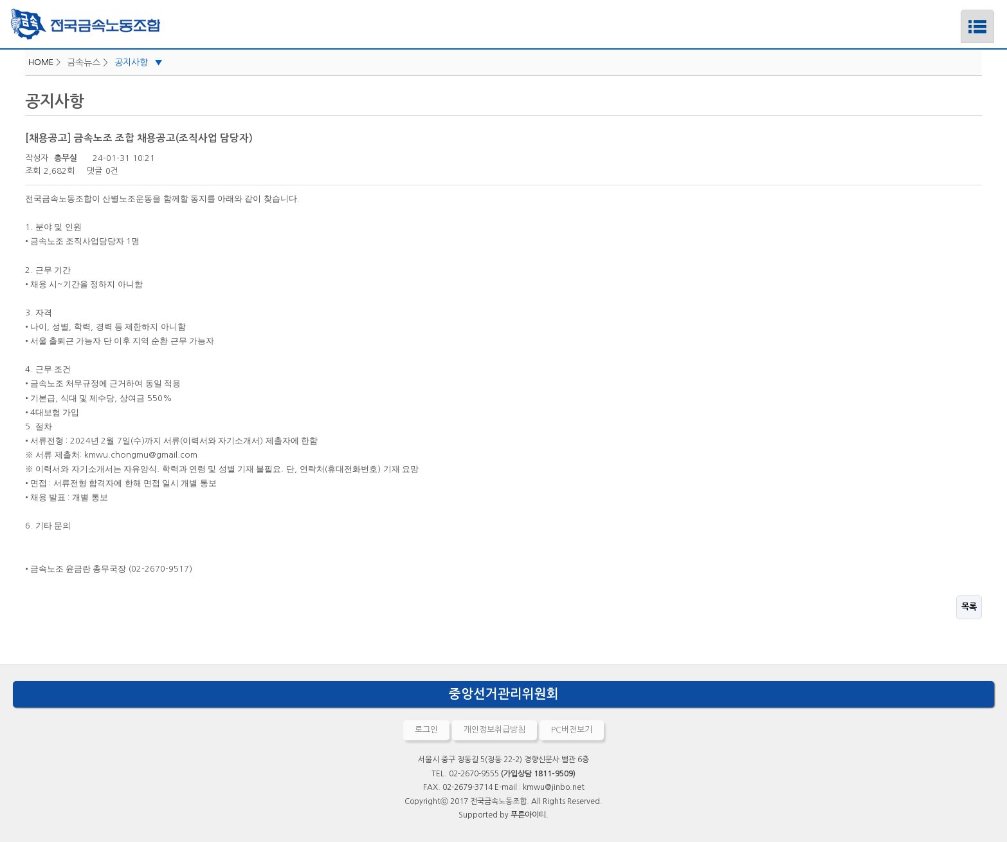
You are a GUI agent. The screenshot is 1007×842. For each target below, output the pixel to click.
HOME (40, 62)
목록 (969, 607)
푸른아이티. (530, 815)
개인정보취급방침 (494, 729)
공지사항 (138, 62)
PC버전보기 (571, 729)
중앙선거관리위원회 (504, 694)
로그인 (426, 729)
